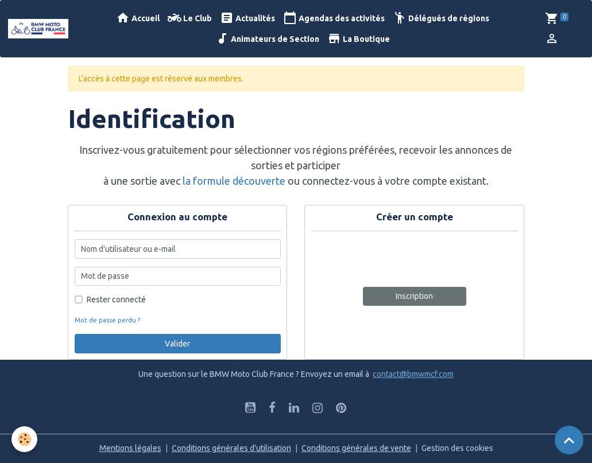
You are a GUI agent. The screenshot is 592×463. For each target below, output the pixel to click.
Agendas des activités (334, 18)
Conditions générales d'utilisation (231, 448)
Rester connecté (116, 299)
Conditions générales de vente (356, 448)
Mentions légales (130, 448)
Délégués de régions (441, 18)
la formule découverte (234, 180)
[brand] (38, 28)
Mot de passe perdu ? (107, 320)
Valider (177, 343)
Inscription (414, 296)
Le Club (190, 18)
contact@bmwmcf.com (413, 374)
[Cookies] (24, 439)
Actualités (247, 18)
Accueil (138, 18)
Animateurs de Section (267, 39)
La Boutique (358, 39)
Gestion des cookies (457, 448)
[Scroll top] (569, 440)
